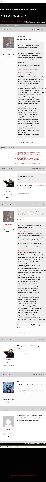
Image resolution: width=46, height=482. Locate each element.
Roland (8, 395)
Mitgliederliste (32, 475)
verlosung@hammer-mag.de (25, 51)
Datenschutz (14, 475)
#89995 (42, 29)
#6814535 (42, 374)
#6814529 (42, 168)
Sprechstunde (19, 21)
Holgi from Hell (8, 49)
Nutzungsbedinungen (24, 475)
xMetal (8, 429)
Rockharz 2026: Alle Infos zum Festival (28, 154)
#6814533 (42, 339)
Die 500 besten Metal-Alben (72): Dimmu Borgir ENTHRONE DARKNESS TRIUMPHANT (29, 159)
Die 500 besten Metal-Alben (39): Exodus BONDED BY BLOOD (28, 153)
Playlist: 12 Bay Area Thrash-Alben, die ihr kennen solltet (29, 156)
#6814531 (42, 204)
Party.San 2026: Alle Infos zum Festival (28, 163)
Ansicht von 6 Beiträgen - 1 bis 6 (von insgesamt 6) (35, 22)
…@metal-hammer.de (38, 185)
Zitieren (34, 29)
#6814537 (42, 408)
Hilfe (18, 475)
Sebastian (8, 189)
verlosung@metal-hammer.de (26, 231)
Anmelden (8, 10)
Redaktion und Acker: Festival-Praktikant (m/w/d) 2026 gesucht (30, 161)
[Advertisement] (23, 461)
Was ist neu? (25, 10)
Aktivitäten (33, 10)
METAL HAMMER (11, 21)
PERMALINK (38, 29)
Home (2, 10)
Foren (5, 21)
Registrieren (16, 10)
